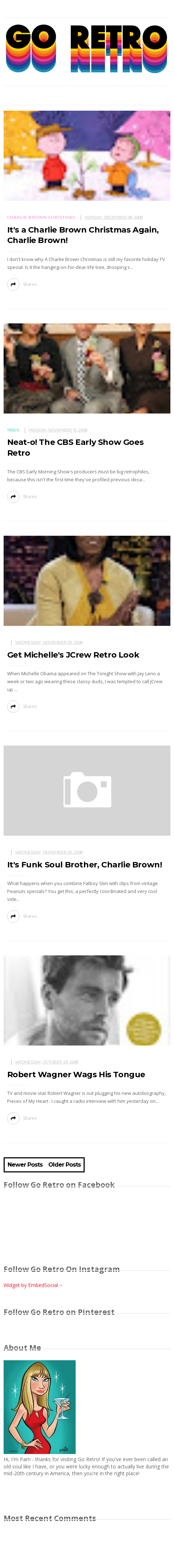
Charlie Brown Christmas (41, 217)
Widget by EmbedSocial (33, 1285)
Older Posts (64, 1165)
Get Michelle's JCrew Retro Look (73, 655)
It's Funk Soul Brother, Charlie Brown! (84, 865)
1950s (13, 430)
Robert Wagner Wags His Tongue (76, 1074)
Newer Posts (25, 1165)
